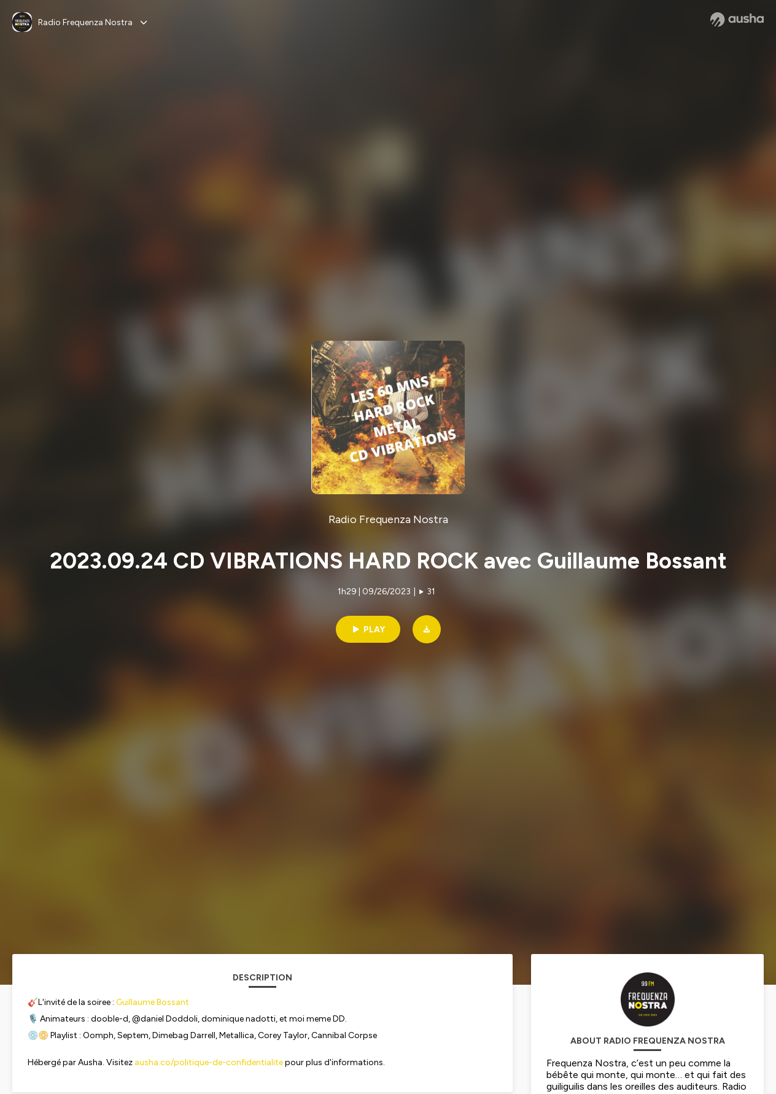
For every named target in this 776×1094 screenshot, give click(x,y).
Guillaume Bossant (152, 1002)
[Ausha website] (737, 19)
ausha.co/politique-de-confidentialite (208, 1062)
